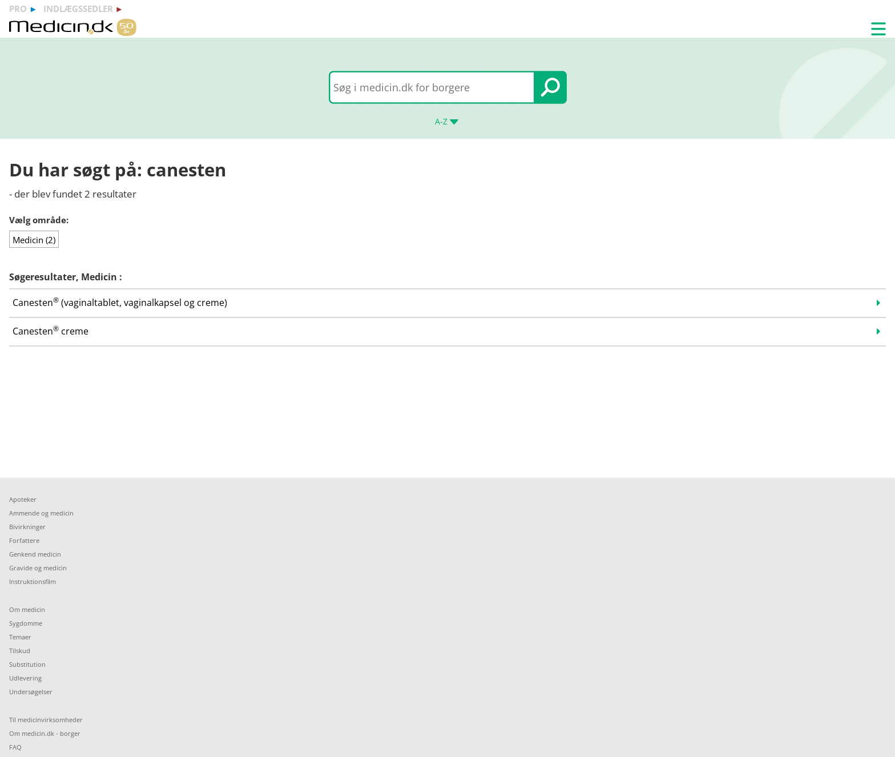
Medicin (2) (34, 239)
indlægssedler (78, 8)
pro (18, 8)
